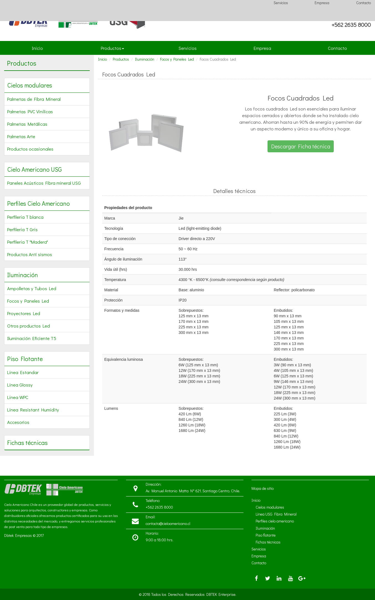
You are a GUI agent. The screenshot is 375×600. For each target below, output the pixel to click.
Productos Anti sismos (29, 254)
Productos (121, 59)
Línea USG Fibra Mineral (276, 514)
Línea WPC (17, 397)
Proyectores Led (23, 313)
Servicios (281, 2)
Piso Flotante (25, 359)
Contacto (363, 2)
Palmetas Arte (21, 136)
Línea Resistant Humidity (33, 409)
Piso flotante (266, 535)
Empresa (322, 2)
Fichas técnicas (27, 443)
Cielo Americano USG (34, 169)
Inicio (38, 50)
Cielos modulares (29, 85)
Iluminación (22, 275)
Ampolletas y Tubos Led (31, 288)
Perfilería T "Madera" (27, 242)
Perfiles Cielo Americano (38, 203)
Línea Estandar (22, 372)
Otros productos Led (28, 326)
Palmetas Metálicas (27, 124)
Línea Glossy (20, 385)
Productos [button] (112, 48)
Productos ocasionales (30, 149)
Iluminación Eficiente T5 (31, 338)
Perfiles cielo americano (275, 521)
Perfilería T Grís (22, 229)
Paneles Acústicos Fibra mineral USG (44, 183)
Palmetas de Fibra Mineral (34, 99)
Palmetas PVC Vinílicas (30, 111)
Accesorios (18, 422)
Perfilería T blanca (25, 217)
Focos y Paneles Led (28, 301)
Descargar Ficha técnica (300, 146)
